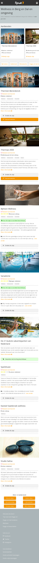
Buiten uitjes (29, 498)
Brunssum (12, 214)
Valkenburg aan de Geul (33, 50)
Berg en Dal (24, 16)
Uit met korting (10, 502)
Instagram (7, 542)
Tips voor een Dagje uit (10, 517)
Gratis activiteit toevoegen (11, 555)
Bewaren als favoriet (8, 94)
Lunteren (12, 372)
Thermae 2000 (31, 46)
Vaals (3, 411)
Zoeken (5, 64)
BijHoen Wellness (8, 208)
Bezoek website (9, 119)
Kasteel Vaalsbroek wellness (13, 405)
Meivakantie (23, 64)
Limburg (16, 155)
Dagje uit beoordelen (9, 526)
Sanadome (5, 276)
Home (2, 16)
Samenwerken (7, 552)
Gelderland (9, 50)
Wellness (30, 16)
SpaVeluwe (5, 367)
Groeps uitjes (10, 506)
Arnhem (4, 466)
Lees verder (28, 306)
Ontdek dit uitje (8, 116)
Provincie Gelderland (16, 16)
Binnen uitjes (10, 498)
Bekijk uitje (5, 56)
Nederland (7, 16)
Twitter (6, 539)
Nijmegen (12, 281)
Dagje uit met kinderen (10, 520)
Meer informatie (6, 111)
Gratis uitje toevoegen (10, 558)
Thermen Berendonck (9, 46)
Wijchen (4, 50)
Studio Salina (6, 461)
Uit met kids (29, 502)
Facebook (6, 536)
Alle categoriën (29, 506)
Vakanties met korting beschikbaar (14, 359)
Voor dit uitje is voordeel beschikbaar (13, 220)
